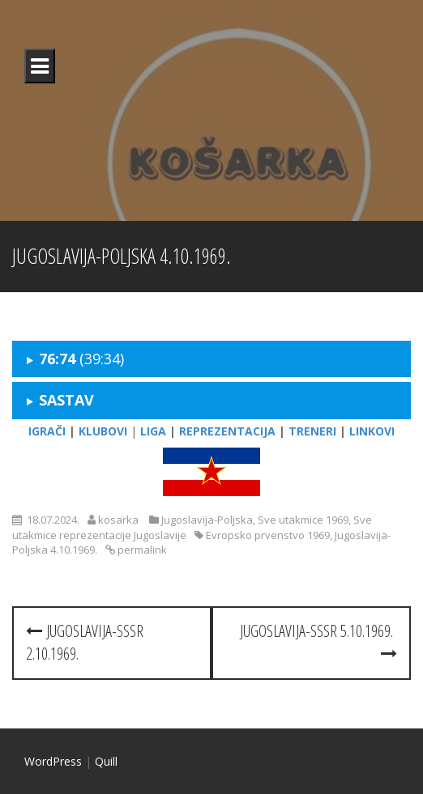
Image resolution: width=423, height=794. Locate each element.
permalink (141, 549)
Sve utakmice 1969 (303, 519)
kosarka (118, 519)
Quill (106, 761)
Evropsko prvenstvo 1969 (268, 535)
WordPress (53, 761)
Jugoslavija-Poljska (207, 519)
